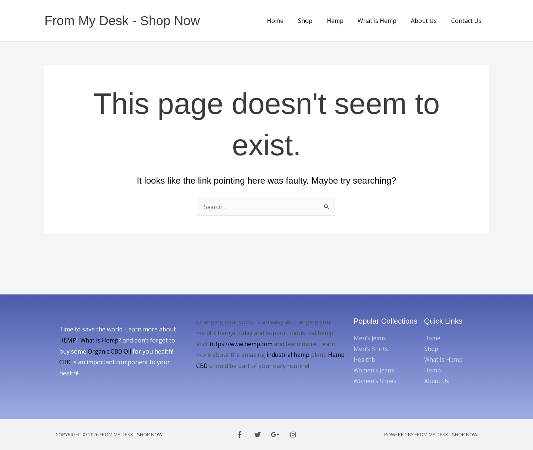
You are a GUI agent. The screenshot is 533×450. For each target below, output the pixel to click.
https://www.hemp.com (241, 344)
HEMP (67, 340)
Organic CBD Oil (110, 351)
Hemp (343, 21)
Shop (316, 21)
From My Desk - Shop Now (122, 20)
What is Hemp (383, 21)
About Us (427, 21)
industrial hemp (288, 355)
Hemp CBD (211, 366)
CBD (65, 362)
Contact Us (467, 21)
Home (289, 21)
